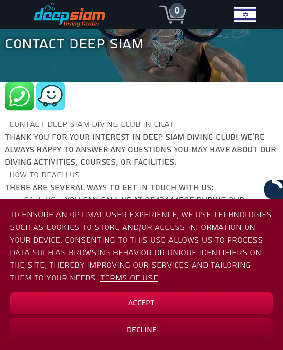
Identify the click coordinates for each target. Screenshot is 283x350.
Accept (141, 303)
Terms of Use (129, 277)
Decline (142, 330)
